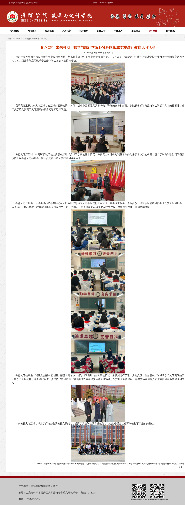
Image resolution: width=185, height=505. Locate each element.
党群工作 (101, 31)
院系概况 (49, 31)
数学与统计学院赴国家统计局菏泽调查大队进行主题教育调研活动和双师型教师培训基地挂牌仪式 (85, 464)
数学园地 (170, 31)
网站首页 (32, 31)
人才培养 (66, 31)
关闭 (180, 467)
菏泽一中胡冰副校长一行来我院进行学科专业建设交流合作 (159, 464)
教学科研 (83, 31)
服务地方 (37, 39)
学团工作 (118, 31)
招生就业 (135, 31)
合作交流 (153, 31)
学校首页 (14, 31)
